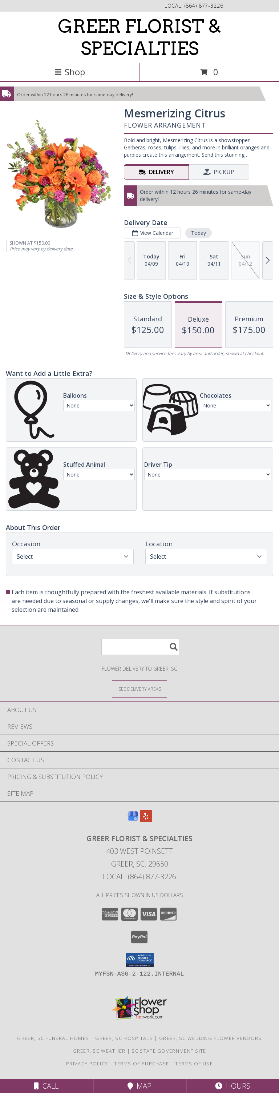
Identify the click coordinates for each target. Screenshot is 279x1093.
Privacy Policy (87, 1063)
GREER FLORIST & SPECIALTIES (139, 37)
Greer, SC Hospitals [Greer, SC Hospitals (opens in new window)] (124, 1038)
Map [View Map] (139, 1086)
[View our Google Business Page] (133, 819)
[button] (140, 960)
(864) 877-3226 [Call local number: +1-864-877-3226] (204, 5)
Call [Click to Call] (46, 1086)
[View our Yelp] (146, 819)
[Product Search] (140, 647)
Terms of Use (194, 1063)
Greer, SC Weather (99, 1051)
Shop (69, 72)
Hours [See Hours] (232, 1086)
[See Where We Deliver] (139, 688)
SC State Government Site (169, 1051)
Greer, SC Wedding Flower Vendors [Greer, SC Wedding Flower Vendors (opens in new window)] (210, 1038)
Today (198, 232)
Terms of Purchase (141, 1063)
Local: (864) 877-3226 (139, 876)
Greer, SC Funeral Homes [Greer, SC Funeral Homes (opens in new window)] (53, 1038)
